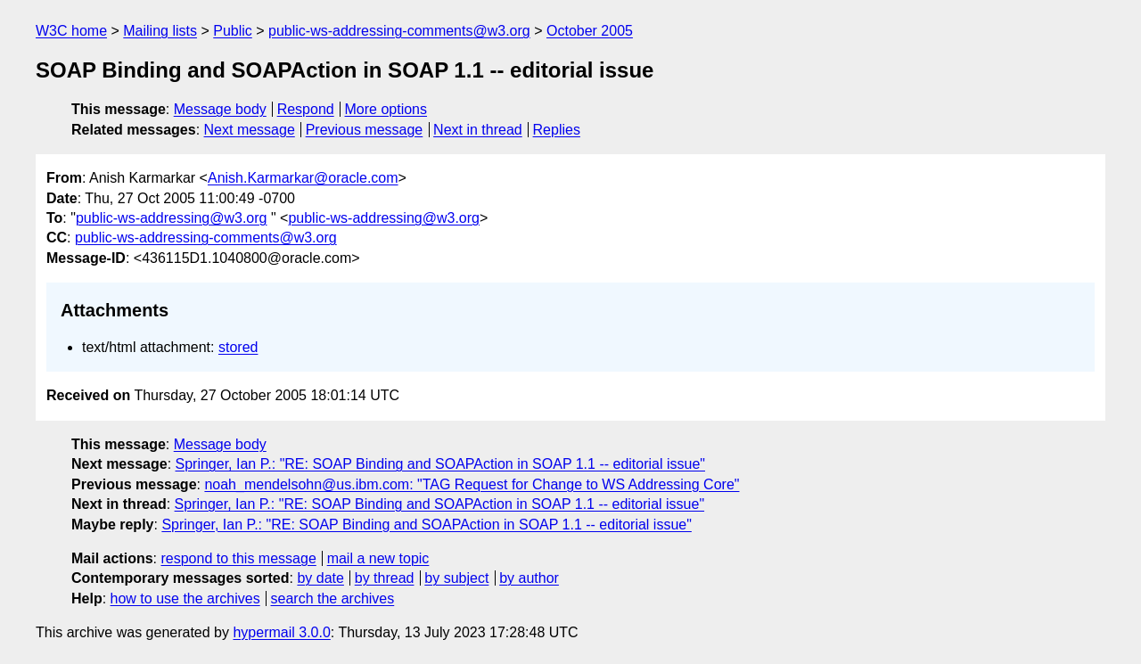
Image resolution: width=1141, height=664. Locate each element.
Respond (305, 109)
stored (238, 347)
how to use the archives (185, 598)
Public (232, 30)
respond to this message (238, 558)
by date (320, 578)
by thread (385, 578)
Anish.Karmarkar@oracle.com (303, 177)
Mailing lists (160, 30)
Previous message (364, 129)
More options (386, 109)
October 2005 (589, 30)
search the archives (333, 598)
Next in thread (477, 129)
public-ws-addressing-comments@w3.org (399, 30)
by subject (456, 578)
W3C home (71, 30)
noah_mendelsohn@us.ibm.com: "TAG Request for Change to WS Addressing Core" (471, 484)
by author (529, 578)
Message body (220, 109)
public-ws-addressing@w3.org (171, 217)
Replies (556, 129)
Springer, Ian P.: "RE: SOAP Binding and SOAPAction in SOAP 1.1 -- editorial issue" (441, 463)
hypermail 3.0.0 (281, 632)
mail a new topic (378, 558)
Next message (249, 129)
